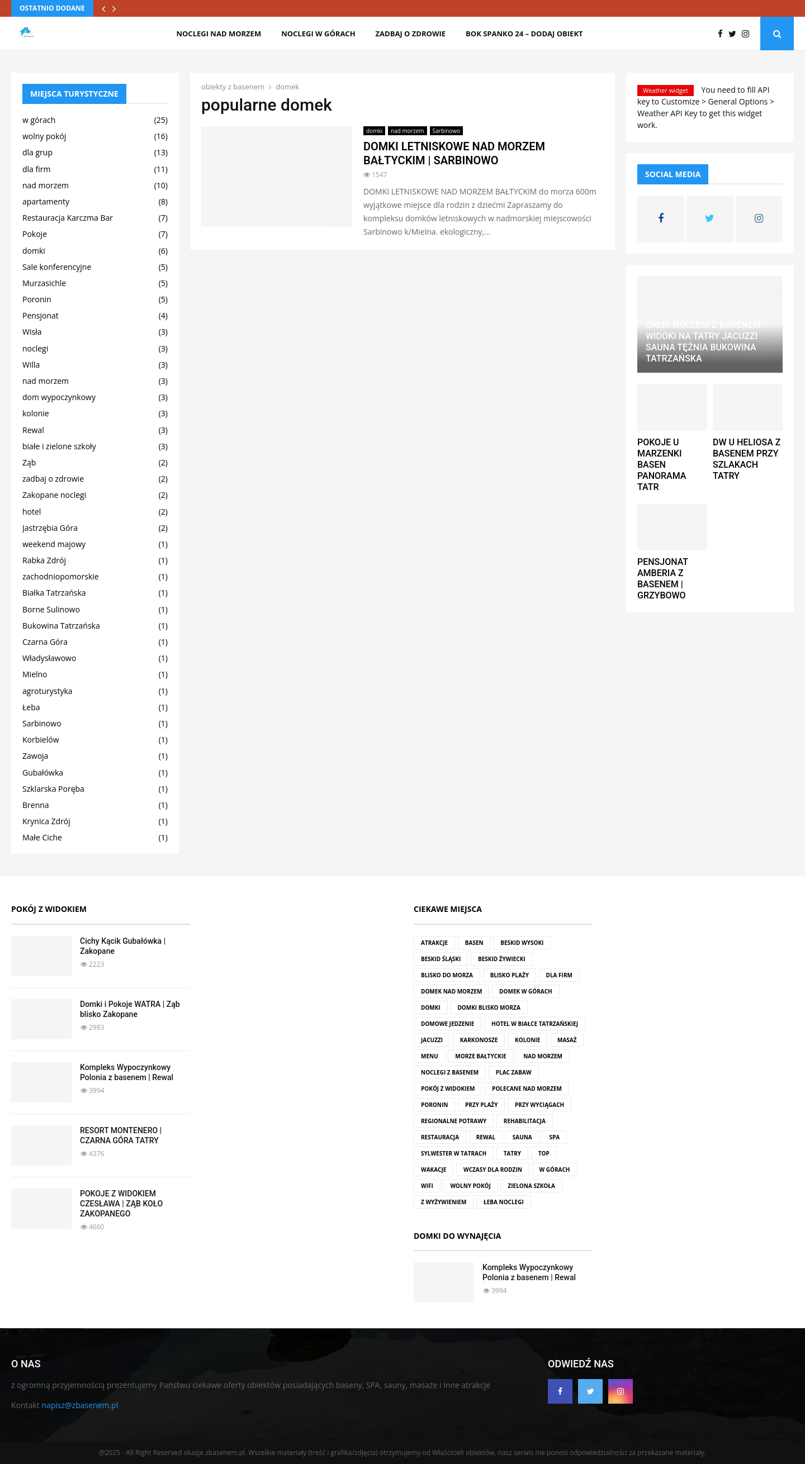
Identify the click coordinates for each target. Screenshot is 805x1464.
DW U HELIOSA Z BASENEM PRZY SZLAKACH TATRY (746, 459)
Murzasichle (44, 283)
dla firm (36, 169)
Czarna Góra (45, 641)
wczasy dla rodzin (492, 1169)
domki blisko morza (488, 1007)
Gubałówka (42, 772)
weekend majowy (54, 544)
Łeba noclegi (504, 1202)
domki (374, 131)
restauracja (440, 1137)
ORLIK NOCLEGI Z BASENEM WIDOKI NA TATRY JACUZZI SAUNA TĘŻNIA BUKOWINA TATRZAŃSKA (703, 342)
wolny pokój (44, 136)
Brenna (35, 805)
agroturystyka (47, 691)
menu (429, 1056)
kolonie (35, 413)
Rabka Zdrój (44, 560)
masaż (567, 1040)
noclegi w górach (318, 33)
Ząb (29, 462)
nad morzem (407, 131)
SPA (554, 1137)
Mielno (35, 674)
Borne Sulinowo (51, 609)
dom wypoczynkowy (59, 397)
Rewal (33, 430)
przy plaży (481, 1105)
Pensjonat (40, 315)
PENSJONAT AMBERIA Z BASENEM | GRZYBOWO (662, 579)
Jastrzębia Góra (50, 527)
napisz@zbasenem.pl (79, 1405)
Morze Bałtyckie (480, 1056)
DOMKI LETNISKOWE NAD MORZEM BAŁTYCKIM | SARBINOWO (454, 153)
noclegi (35, 348)
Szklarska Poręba (53, 788)
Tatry (512, 1153)
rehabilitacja (525, 1121)
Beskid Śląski (441, 959)
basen (474, 943)
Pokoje (34, 234)
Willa (31, 364)
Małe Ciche (42, 837)
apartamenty (45, 201)
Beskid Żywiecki (501, 959)
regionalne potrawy (453, 1121)
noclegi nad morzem (218, 33)
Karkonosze (479, 1040)
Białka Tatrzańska (54, 592)
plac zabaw (514, 1072)
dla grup (37, 152)
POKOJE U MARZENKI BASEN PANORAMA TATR (661, 464)
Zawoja (35, 755)
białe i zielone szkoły (59, 446)
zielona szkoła (531, 1186)
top (544, 1153)
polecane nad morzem (527, 1088)
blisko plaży (509, 975)
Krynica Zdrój (46, 821)
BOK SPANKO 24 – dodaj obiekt (524, 33)
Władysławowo (49, 658)
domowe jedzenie (447, 1024)
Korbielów (40, 739)
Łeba (31, 707)
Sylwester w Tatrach (453, 1153)
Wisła (31, 331)
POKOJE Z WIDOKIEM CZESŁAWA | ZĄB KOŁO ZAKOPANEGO (121, 1203)
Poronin (36, 299)
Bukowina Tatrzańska (61, 625)
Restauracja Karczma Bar (67, 217)
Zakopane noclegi (54, 494)
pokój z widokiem (448, 1088)
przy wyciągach (539, 1105)
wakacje (433, 1169)
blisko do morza (447, 975)
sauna (522, 1137)
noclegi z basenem (450, 1072)
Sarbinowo (447, 131)
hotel (31, 511)
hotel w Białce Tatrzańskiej (534, 1024)
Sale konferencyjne (56, 267)
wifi (427, 1186)
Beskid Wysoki (521, 943)
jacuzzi (432, 1040)
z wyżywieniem (443, 1202)
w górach (38, 120)
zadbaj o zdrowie (411, 33)
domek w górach (525, 991)
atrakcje (434, 943)
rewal (485, 1137)
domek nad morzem (451, 991)
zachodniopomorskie (60, 576)
